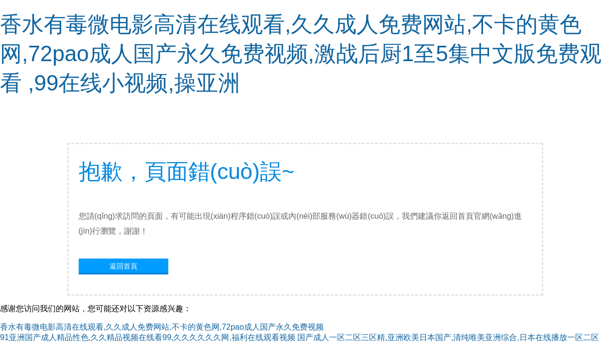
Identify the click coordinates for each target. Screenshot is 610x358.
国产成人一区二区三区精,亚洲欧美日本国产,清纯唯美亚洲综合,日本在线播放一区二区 (448, 337)
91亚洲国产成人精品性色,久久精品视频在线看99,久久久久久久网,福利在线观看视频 (147, 337)
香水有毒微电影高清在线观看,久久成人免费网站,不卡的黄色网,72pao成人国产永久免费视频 (162, 327)
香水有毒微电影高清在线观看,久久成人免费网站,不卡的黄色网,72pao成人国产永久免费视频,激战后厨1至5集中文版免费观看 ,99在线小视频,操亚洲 (301, 53)
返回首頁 (123, 266)
